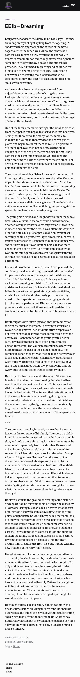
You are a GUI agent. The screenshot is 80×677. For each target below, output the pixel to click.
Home (9, 667)
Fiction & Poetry (24, 641)
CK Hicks (18, 663)
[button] (69, 5)
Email (9, 671)
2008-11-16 (22, 637)
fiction (16, 646)
